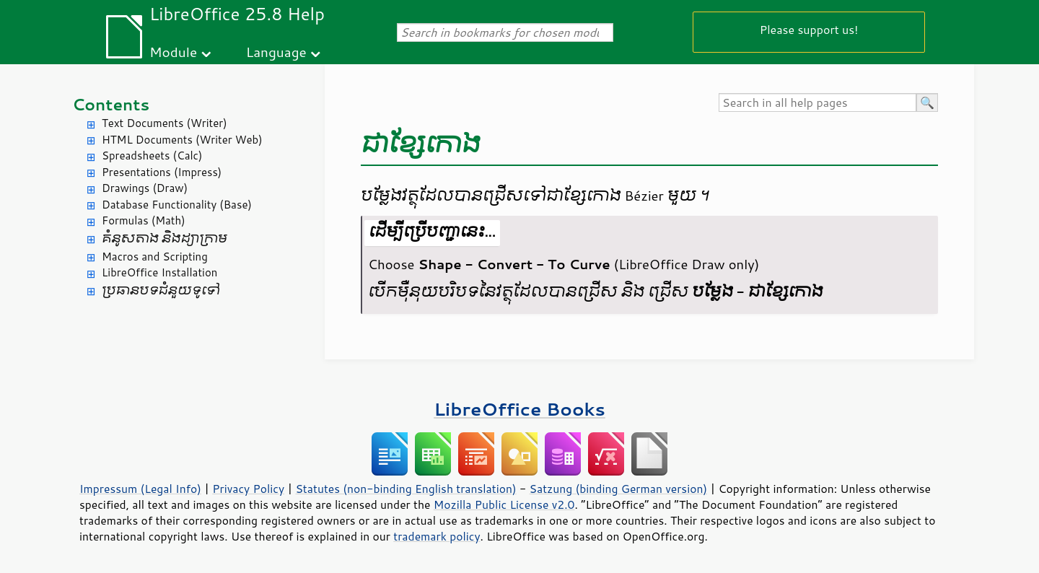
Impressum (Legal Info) (140, 489)
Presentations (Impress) (162, 172)
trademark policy (436, 536)
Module (173, 51)
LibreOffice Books (519, 408)
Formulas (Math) (143, 220)
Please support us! (809, 29)
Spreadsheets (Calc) (152, 155)
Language (276, 51)
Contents (110, 104)
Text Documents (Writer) (164, 123)
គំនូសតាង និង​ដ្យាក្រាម (164, 238)
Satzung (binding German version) (619, 489)
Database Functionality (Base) (177, 204)
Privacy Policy (248, 489)
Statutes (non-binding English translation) (405, 489)
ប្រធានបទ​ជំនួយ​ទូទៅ (161, 290)
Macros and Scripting (155, 256)
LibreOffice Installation (159, 272)
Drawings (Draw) (145, 188)
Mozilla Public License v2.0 (504, 504)
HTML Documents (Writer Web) (182, 139)
